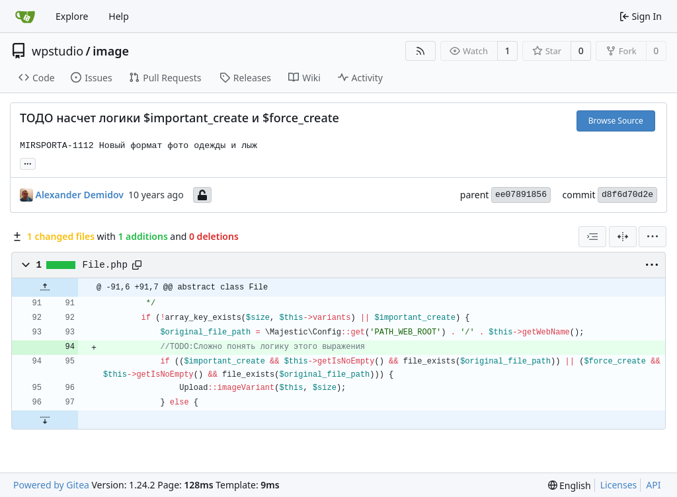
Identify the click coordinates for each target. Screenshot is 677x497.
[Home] (25, 16)
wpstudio (57, 50)
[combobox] (592, 236)
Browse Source (615, 120)
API (653, 484)
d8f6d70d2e (627, 195)
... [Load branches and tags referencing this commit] (28, 162)
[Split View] (623, 236)
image (111, 50)
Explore (72, 16)
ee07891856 (521, 195)
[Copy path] (137, 265)
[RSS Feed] (420, 51)
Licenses (618, 484)
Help (118, 16)
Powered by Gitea (51, 484)
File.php (105, 265)
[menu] (652, 236)
